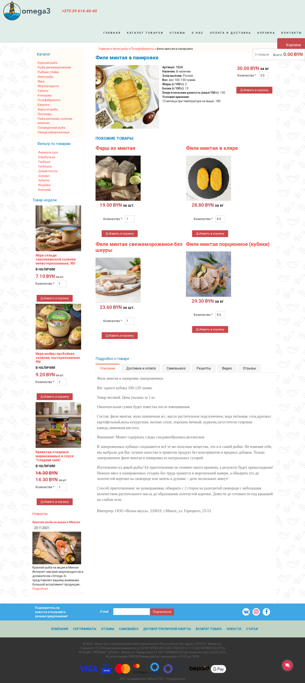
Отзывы (177, 32)
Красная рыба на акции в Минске (56, 522)
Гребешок (45, 166)
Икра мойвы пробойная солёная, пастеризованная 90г (58, 358)
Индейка (44, 185)
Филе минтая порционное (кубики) (228, 244)
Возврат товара (209, 629)
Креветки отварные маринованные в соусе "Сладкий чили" (55, 456)
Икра (41, 81)
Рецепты (204, 368)
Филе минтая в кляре (212, 148)
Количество (246, 75)
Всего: (278, 55)
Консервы (45, 95)
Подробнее (40, 588)
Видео (227, 368)
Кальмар (44, 189)
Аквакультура (48, 152)
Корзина (266, 32)
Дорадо (44, 175)
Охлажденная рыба (51, 127)
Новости (39, 514)
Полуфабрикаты (49, 100)
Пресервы (45, 114)
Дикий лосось (48, 171)
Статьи (252, 629)
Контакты (291, 32)
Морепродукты (48, 86)
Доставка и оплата (141, 368)
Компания (59, 629)
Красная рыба (47, 62)
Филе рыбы (45, 76)
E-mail (105, 611)
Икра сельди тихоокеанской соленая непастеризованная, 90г (56, 259)
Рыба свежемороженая (54, 67)
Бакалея (44, 104)
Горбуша (44, 161)
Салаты (43, 90)
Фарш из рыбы (48, 109)
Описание (107, 368)
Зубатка (44, 180)
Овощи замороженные (54, 132)
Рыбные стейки (48, 72)
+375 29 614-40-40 (79, 10)
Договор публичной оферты (167, 629)
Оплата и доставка (230, 32)
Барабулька (46, 157)
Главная (112, 32)
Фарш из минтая (115, 148)
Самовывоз (176, 368)
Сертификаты (84, 629)
